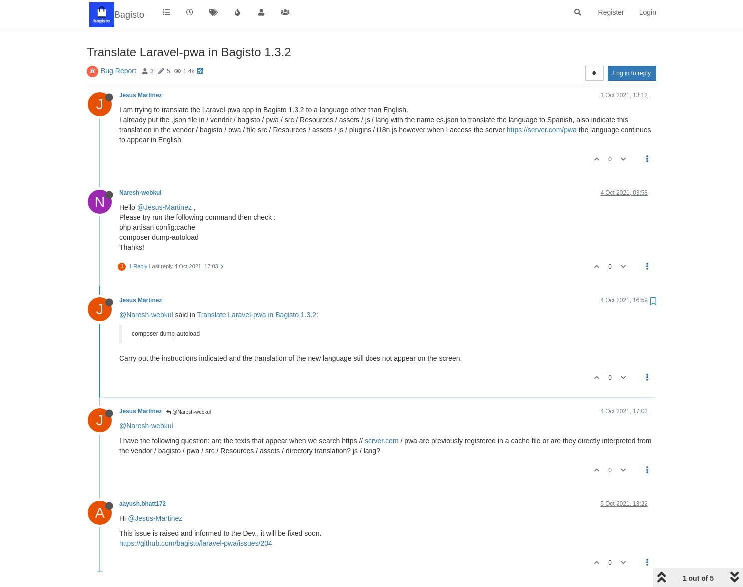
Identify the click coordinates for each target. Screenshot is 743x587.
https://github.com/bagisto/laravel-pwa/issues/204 (195, 543)
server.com (381, 441)
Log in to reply (632, 73)
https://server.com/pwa (542, 130)
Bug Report (118, 71)
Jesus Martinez (140, 95)
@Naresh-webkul (146, 315)
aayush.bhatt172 (142, 503)
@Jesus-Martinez (164, 207)
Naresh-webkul (140, 192)
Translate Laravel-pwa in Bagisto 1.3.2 (256, 315)
